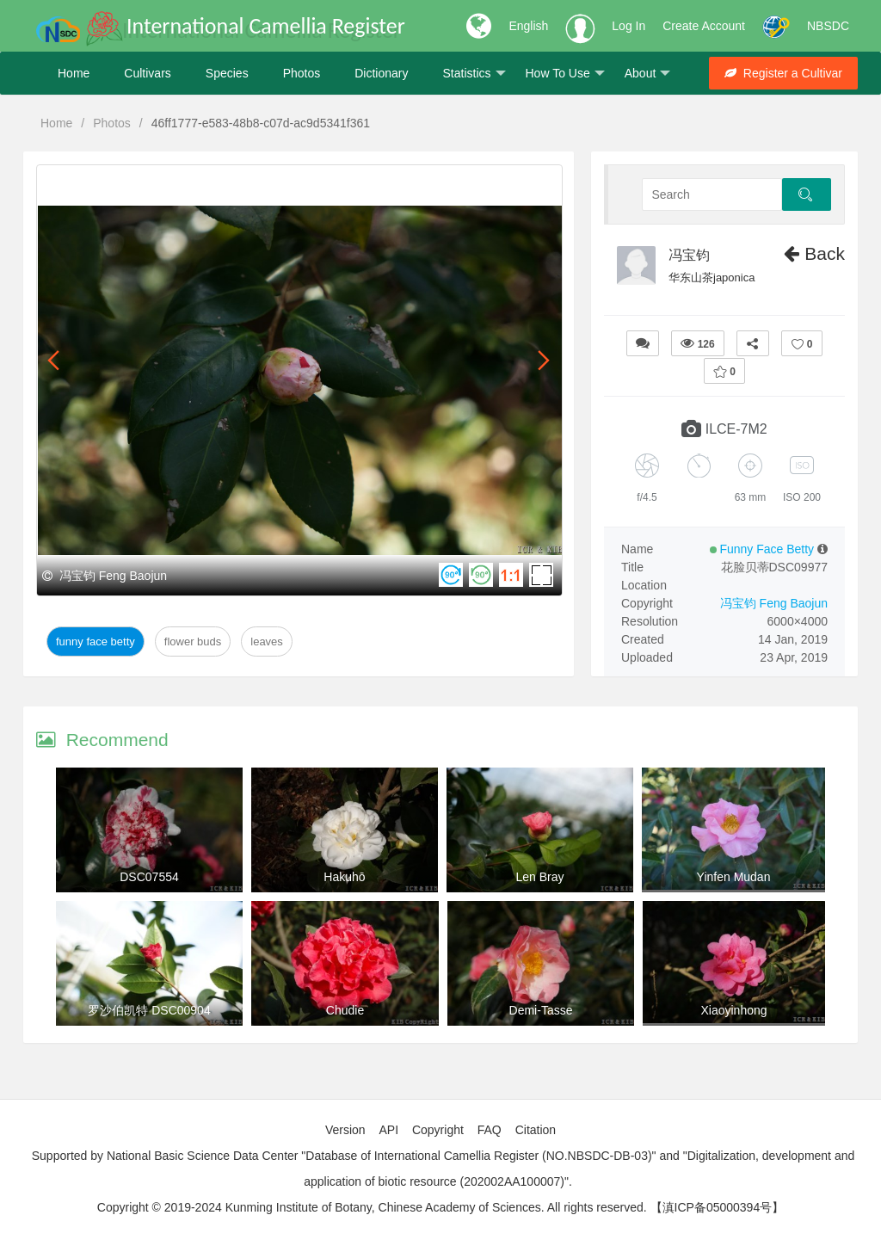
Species (227, 73)
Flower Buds (192, 641)
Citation (535, 1130)
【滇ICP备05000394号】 (717, 1207)
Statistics (473, 73)
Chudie (345, 1010)
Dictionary (381, 73)
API (388, 1130)
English (528, 26)
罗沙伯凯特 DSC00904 (149, 1010)
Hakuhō (344, 877)
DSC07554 (149, 877)
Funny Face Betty (95, 641)
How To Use (565, 73)
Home (73, 73)
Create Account (703, 26)
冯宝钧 (689, 255)
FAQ (489, 1130)
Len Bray (539, 877)
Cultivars (147, 73)
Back (814, 253)
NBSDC (828, 26)
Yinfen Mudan (734, 877)
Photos (302, 73)
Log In (628, 26)
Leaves (266, 641)
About (648, 73)
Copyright (438, 1130)
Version (345, 1130)
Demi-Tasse (541, 1010)
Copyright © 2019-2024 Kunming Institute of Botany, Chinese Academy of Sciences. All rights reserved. (372, 1207)
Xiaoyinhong (733, 1010)
